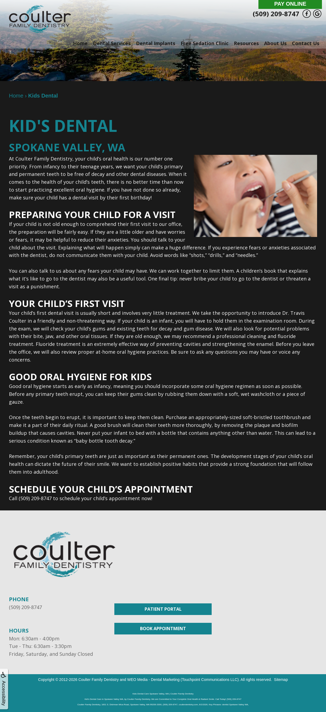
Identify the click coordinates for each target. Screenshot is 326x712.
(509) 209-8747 (276, 13)
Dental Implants (155, 43)
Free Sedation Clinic (204, 43)
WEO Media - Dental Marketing (153, 679)
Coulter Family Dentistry (98, 679)
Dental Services (112, 43)
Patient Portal (163, 609)
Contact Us (305, 43)
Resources (246, 43)
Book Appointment (163, 628)
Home (80, 43)
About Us (275, 43)
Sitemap (281, 679)
